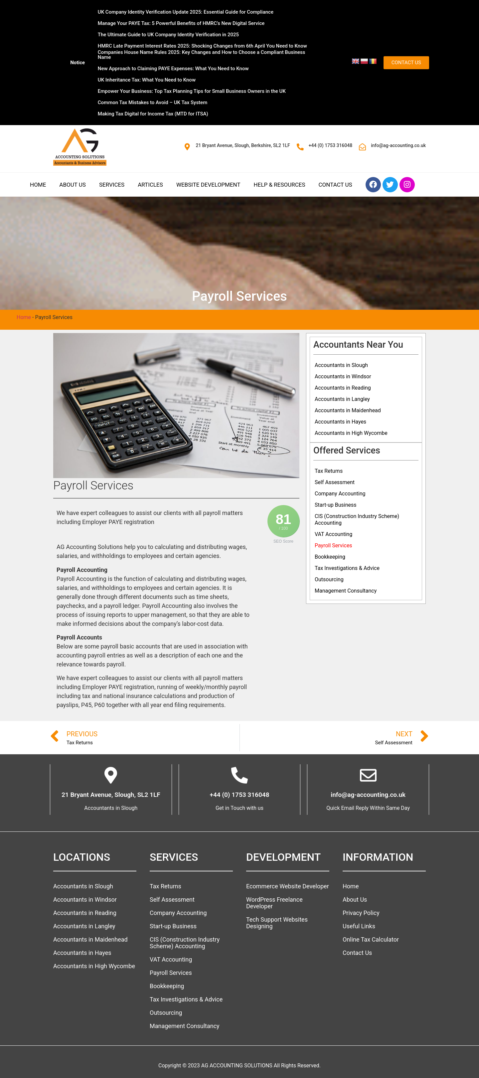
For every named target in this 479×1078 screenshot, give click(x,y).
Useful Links (359, 926)
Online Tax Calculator (371, 939)
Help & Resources (279, 184)
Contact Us (335, 184)
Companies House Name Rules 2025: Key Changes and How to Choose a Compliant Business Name (201, 54)
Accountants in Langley (342, 399)
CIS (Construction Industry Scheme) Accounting (357, 519)
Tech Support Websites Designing (277, 923)
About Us (72, 184)
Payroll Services (333, 545)
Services (111, 184)
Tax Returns (329, 471)
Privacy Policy (361, 912)
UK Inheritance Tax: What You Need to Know (147, 80)
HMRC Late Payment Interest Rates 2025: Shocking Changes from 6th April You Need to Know (202, 46)
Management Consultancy (346, 591)
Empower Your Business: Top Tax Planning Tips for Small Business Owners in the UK (192, 91)
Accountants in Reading (343, 388)
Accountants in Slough (341, 365)
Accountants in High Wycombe (351, 433)
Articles (150, 184)
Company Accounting (340, 493)
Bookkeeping (330, 557)
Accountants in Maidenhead (348, 410)
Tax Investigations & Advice (347, 568)
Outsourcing (329, 579)
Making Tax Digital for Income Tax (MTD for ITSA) (153, 114)
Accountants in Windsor (343, 376)
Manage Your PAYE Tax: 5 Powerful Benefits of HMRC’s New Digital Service (181, 23)
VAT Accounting (333, 534)
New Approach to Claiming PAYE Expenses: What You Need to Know (173, 69)
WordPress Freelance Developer (274, 903)
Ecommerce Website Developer (287, 886)
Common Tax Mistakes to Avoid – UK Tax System (152, 102)
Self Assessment (335, 482)
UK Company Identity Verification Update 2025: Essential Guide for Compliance (185, 12)
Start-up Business (335, 505)
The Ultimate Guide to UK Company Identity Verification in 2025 (168, 35)
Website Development (208, 184)
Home (38, 184)
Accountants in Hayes (340, 422)
